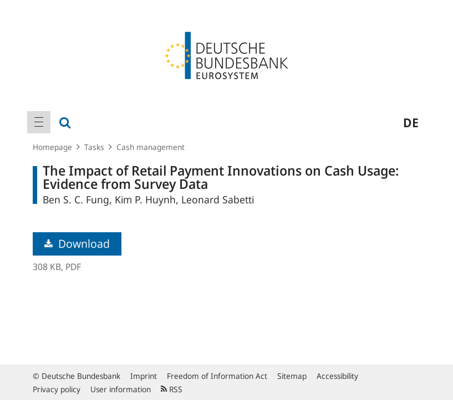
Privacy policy (56, 389)
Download (77, 243)
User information (120, 389)
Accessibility (337, 376)
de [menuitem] (411, 122)
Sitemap (292, 376)
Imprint (143, 376)
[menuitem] (38, 122)
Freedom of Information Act (217, 376)
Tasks (94, 147)
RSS (171, 389)
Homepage (52, 147)
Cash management (150, 147)
